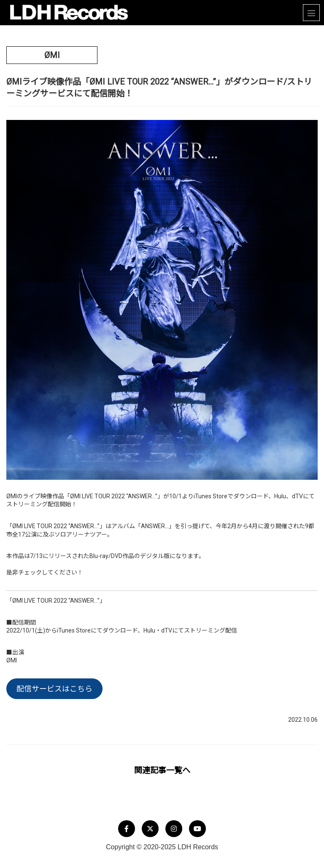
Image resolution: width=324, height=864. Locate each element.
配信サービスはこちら (54, 688)
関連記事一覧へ (162, 770)
